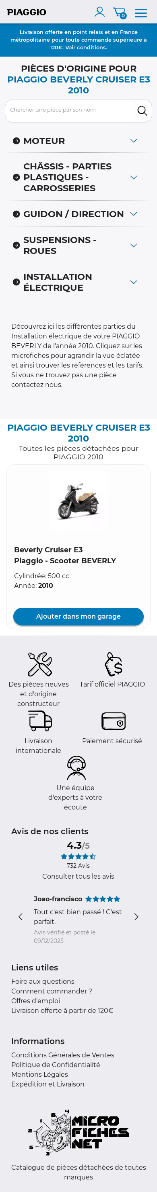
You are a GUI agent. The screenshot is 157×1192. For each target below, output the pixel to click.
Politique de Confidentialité (55, 1065)
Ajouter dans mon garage (78, 616)
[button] (78, 501)
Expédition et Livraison (48, 1084)
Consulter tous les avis (78, 876)
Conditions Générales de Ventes (62, 1055)
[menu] (141, 11)
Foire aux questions (42, 981)
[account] (101, 12)
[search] (142, 111)
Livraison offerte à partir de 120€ (62, 1010)
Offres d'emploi (35, 1001)
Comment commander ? (51, 991)
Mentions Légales (39, 1074)
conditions (91, 47)
